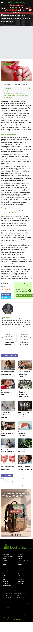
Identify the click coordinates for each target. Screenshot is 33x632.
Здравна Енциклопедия (9, 556)
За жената (20, 556)
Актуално (20, 583)
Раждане (5, 564)
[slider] (6, 289)
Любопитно (6, 554)
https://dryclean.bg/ (8, 483)
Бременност (21, 562)
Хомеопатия (21, 571)
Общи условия (7, 597)
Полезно (20, 554)
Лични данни (20, 597)
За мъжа (5, 558)
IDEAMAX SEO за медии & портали (11, 618)
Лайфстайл (5, 571)
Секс (19, 566)
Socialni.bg (11, 601)
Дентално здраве (7, 573)
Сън (19, 577)
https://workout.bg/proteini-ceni (11, 481)
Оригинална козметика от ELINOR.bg (13, 485)
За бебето (5, 560)
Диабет (20, 573)
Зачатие (5, 562)
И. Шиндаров (6, 84)
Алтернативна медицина (9, 569)
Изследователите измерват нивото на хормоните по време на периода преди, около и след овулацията (16, 95)
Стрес (4, 579)
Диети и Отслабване (23, 560)
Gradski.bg (5, 601)
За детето (20, 558)
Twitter (5, 297)
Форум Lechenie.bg (7, 585)
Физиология (21, 581)
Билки (4, 577)
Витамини (5, 583)
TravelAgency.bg (19, 601)
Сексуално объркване (10, 91)
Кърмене (20, 564)
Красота (20, 569)
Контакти (19, 595)
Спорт (19, 575)
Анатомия (5, 581)
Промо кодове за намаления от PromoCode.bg (15, 479)
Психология (21, 579)
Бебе (4, 566)
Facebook (5, 294)
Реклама (5, 595)
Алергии (5, 575)
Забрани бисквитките (17, 5)
